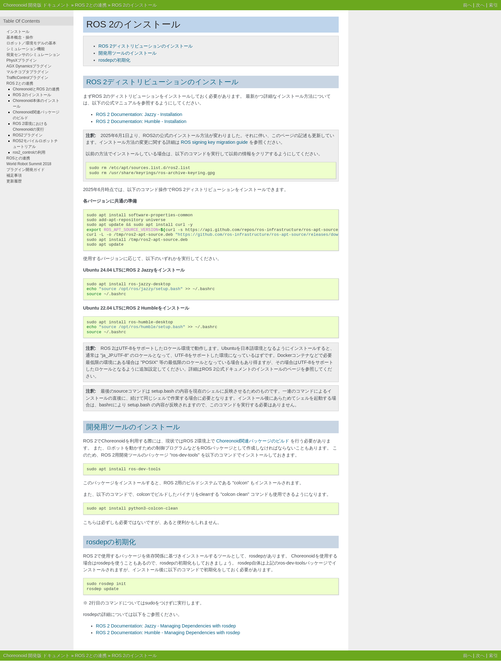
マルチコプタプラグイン (27, 72)
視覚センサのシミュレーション (33, 54)
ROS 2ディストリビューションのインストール (145, 46)
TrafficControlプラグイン (27, 77)
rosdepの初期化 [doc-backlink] (111, 542)
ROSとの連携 (18, 158)
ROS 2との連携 (90, 5)
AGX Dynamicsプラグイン (28, 66)
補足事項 (14, 175)
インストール (17, 31)
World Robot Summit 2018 (28, 164)
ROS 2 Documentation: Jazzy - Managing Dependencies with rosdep (166, 625)
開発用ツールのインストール (127, 53)
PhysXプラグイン (21, 60)
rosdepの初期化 (114, 60)
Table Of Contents (21, 21)
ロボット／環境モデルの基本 (31, 43)
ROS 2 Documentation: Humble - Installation (141, 121)
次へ (480, 5)
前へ (467, 5)
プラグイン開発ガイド (25, 169)
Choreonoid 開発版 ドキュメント (36, 5)
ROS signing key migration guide (214, 142)
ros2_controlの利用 (29, 152)
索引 (493, 5)
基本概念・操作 (19, 37)
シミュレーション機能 (25, 49)
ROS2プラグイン (27, 135)
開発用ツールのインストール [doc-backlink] (133, 427)
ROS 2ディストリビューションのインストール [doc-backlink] (162, 82)
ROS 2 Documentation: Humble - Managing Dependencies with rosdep (168, 632)
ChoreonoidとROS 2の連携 (36, 89)
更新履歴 (14, 181)
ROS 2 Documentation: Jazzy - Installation (139, 114)
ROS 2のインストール (134, 5)
